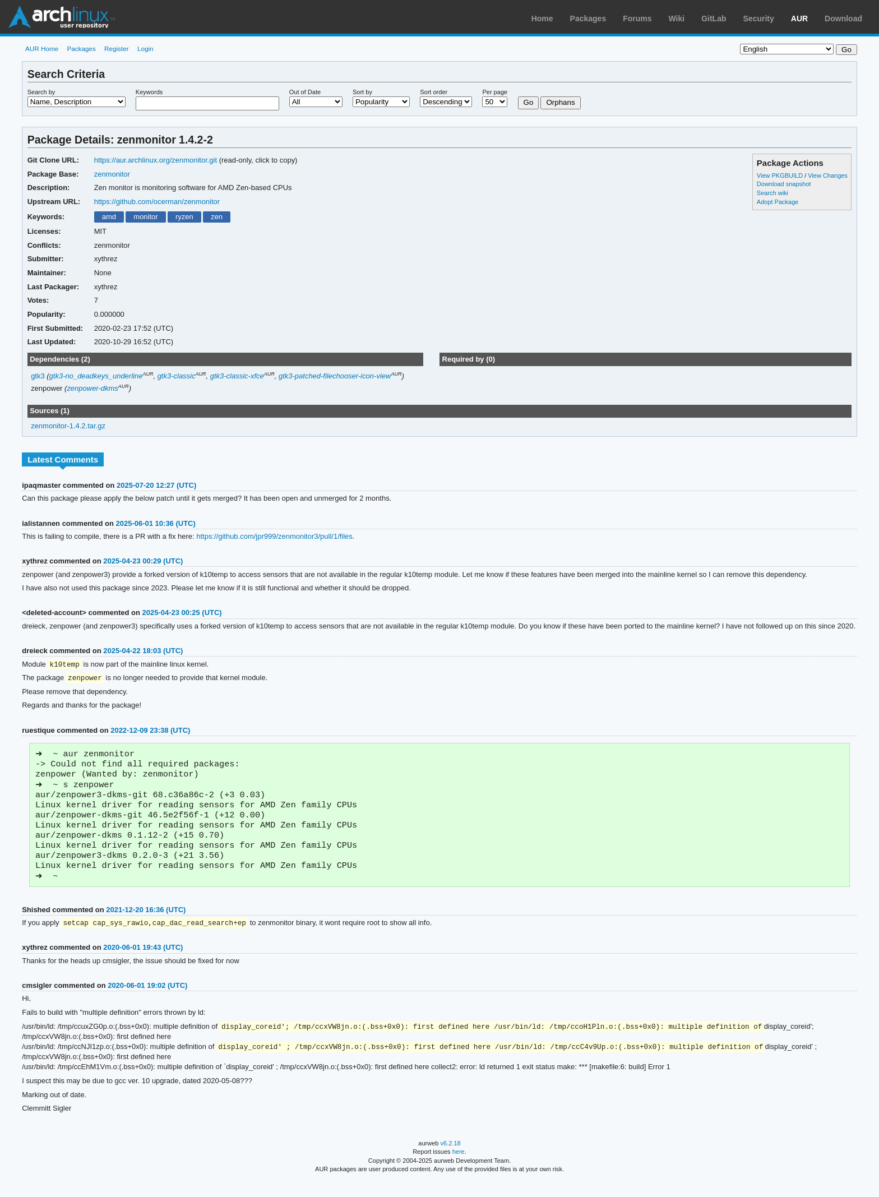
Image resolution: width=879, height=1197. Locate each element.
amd (109, 216)
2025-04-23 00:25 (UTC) (182, 612)
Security (758, 18)
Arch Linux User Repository (61, 17)
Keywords (149, 92)
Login (145, 48)
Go (529, 102)
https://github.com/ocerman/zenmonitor (157, 201)
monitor (145, 216)
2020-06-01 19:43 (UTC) (143, 962)
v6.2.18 (451, 1159)
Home (542, 18)
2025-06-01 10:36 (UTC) (156, 523)
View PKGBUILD (780, 175)
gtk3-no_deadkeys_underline (96, 376)
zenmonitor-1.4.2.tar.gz (68, 426)
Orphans (560, 102)
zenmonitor (112, 174)
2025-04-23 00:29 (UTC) (143, 561)
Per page (494, 92)
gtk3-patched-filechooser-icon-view (335, 376)
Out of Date (305, 92)
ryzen (184, 216)
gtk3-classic (177, 376)
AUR (799, 18)
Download (843, 18)
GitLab (713, 18)
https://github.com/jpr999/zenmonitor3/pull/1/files (274, 536)
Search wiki (772, 193)
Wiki (677, 18)
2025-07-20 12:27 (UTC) (156, 485)
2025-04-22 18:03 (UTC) (143, 650)
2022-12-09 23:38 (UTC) (150, 731)
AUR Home (41, 48)
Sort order (433, 92)
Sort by (362, 92)
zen (217, 216)
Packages (588, 18)
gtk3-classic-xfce (237, 376)
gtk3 (38, 376)
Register (116, 48)
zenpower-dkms (92, 388)
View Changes (828, 175)
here (458, 1167)
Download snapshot (784, 184)
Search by (41, 92)
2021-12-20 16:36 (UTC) (146, 923)
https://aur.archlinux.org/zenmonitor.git (155, 160)
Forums (637, 18)
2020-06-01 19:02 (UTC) (147, 1000)
